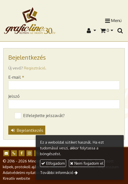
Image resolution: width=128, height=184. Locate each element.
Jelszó (14, 96)
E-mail (16, 77)
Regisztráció (34, 67)
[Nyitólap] (29, 20)
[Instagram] (29, 153)
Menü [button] (113, 20)
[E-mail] (6, 153)
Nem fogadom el (86, 163)
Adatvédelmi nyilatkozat (24, 172)
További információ (56, 172)
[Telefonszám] (14, 153)
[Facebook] (21, 153)
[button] (120, 30)
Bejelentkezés (27, 130)
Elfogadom (53, 163)
